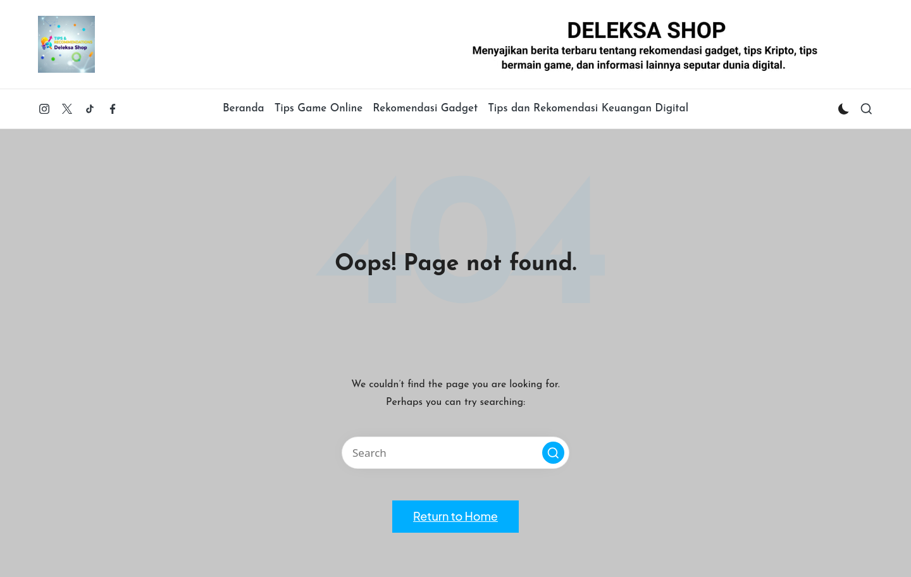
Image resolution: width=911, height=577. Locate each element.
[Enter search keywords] (455, 453)
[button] (553, 453)
